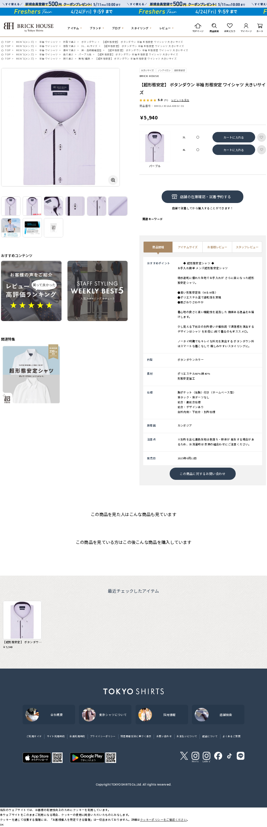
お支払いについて (187, 736)
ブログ (116, 28)
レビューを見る (180, 100)
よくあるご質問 (231, 736)
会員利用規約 (77, 736)
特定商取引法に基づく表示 (136, 736)
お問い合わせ (164, 736)
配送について (210, 736)
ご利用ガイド (34, 736)
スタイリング (139, 28)
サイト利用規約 (56, 736)
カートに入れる (234, 137)
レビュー (165, 28)
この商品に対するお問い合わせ (203, 473)
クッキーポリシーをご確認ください (163, 819)
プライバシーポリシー (103, 736)
